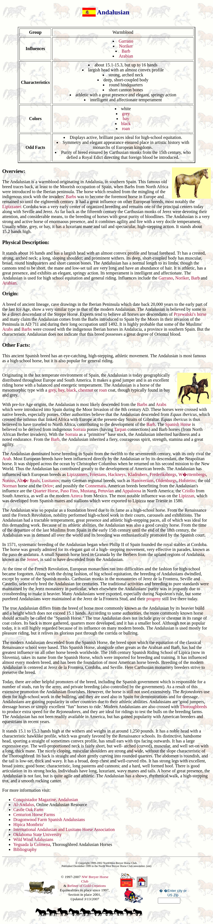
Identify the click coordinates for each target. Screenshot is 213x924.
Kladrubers (138, 474)
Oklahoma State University (37, 834)
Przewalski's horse (190, 314)
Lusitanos (50, 480)
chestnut (85, 390)
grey (126, 113)
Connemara (95, 485)
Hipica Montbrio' (28, 824)
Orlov (48, 485)
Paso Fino (69, 490)
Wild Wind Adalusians (33, 839)
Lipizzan (186, 495)
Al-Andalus (23, 804)
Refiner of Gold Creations (86, 886)
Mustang (88, 490)
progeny (153, 598)
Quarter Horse (45, 490)
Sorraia (79, 429)
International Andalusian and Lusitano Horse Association (64, 829)
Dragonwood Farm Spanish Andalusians (49, 819)
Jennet (32, 559)
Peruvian (106, 490)
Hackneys (117, 474)
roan (126, 128)
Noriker (126, 46)
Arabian (126, 56)
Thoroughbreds (193, 706)
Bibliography (25, 849)
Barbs (71, 196)
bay (126, 118)
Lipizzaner (11, 206)
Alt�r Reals (28, 480)
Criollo (188, 490)
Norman (9, 485)
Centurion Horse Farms (34, 814)
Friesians (98, 474)
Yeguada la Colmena (31, 844)
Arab (6, 458)
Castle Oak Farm (28, 809)
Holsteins (187, 480)
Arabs (7, 329)
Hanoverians (142, 480)
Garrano (126, 41)
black (126, 123)
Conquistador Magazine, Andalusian (45, 799)
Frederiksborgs (163, 474)
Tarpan (120, 429)
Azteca (76, 495)
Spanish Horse (178, 424)
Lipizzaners (77, 474)
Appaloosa (131, 490)
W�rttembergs (192, 474)
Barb (125, 51)
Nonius (8, 480)
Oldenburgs (166, 480)
